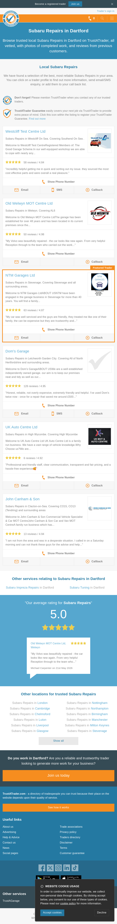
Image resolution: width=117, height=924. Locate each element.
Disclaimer (66, 842)
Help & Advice (11, 837)
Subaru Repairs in (30, 703)
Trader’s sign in (105, 11)
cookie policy (68, 903)
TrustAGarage (11, 900)
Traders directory (70, 837)
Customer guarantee (72, 853)
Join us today (58, 775)
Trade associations (71, 826)
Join (75, 3)
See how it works (58, 807)
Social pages (10, 853)
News (6, 847)
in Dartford (30, 587)
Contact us (9, 842)
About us (8, 826)
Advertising (9, 832)
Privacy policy (68, 832)
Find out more (37, 118)
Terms (63, 847)
